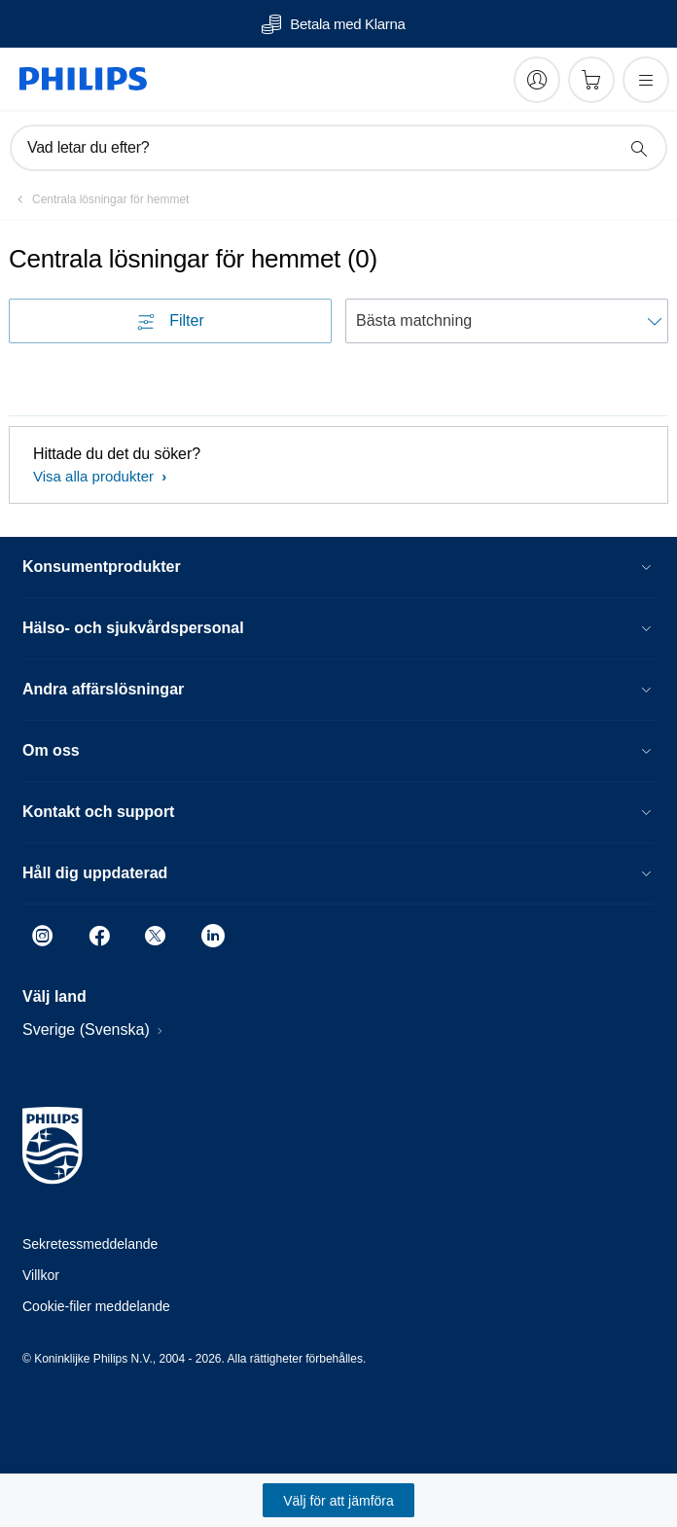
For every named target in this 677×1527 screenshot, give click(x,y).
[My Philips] (537, 79)
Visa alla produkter (95, 476)
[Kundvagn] (591, 79)
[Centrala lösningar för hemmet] (99, 199)
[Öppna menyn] (646, 79)
